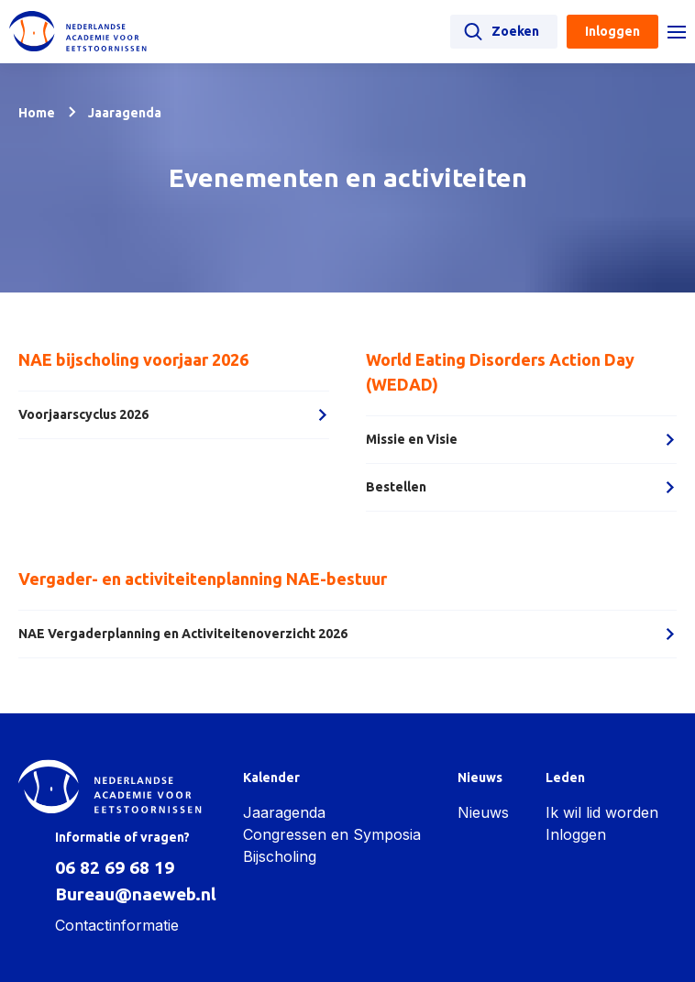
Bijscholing (279, 856)
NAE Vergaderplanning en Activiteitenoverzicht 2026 (347, 633)
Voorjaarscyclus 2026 (173, 414)
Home (36, 112)
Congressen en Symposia (332, 834)
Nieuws (483, 812)
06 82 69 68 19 (114, 867)
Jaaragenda (284, 812)
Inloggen (576, 834)
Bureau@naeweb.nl (135, 894)
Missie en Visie (521, 439)
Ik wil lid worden (602, 812)
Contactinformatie (117, 925)
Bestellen (521, 487)
